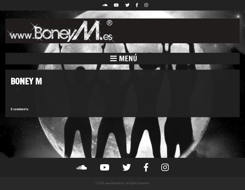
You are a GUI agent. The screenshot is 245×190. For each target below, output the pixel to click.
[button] (122, 58)
